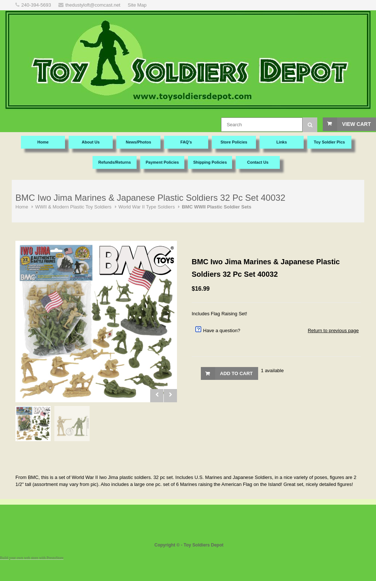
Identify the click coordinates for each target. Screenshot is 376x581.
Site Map (137, 5)
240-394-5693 (36, 5)
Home (21, 207)
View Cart (356, 124)
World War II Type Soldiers (147, 207)
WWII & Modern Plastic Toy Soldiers (73, 207)
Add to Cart (236, 373)
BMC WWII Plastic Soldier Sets (216, 207)
